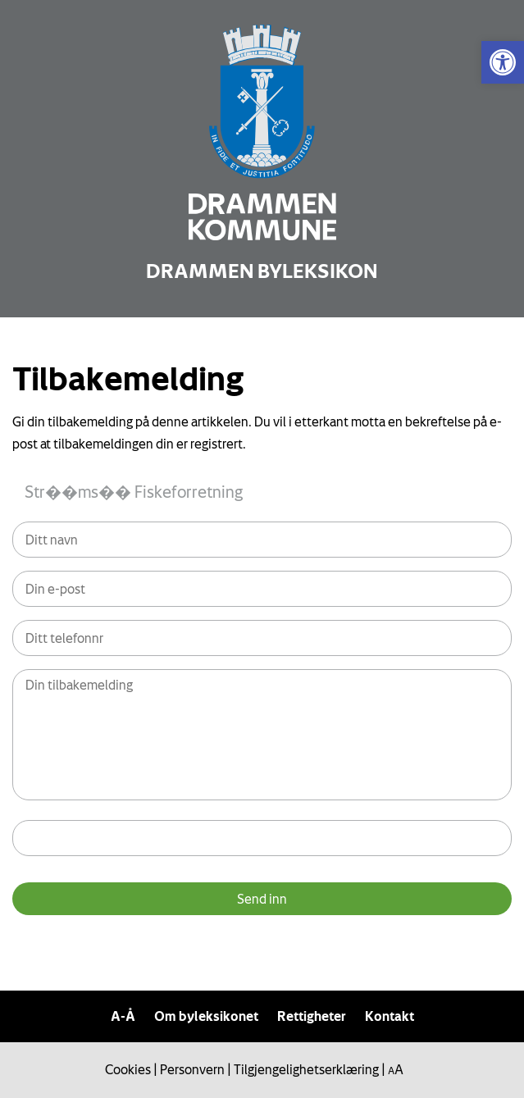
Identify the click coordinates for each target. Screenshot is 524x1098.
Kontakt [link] (389, 1016)
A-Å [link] (123, 1016)
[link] (502, 62)
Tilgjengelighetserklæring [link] (306, 1069)
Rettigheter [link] (311, 1016)
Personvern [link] (192, 1069)
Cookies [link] (128, 1069)
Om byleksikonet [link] (206, 1016)
